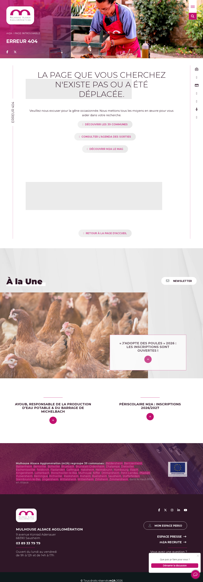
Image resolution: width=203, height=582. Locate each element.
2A (9, 33)
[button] (193, 6)
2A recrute (173, 542)
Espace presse (171, 536)
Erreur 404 (13, 112)
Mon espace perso (165, 525)
